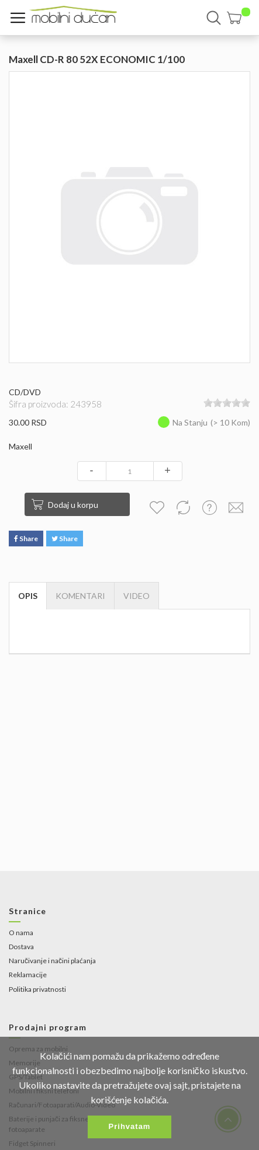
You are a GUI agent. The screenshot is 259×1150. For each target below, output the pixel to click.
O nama (21, 932)
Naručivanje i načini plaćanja (52, 960)
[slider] (226, 402)
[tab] (136, 596)
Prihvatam (130, 1126)
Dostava (21, 946)
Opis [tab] (27, 596)
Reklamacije (28, 974)
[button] (238, 18)
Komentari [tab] (80, 596)
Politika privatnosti (37, 989)
